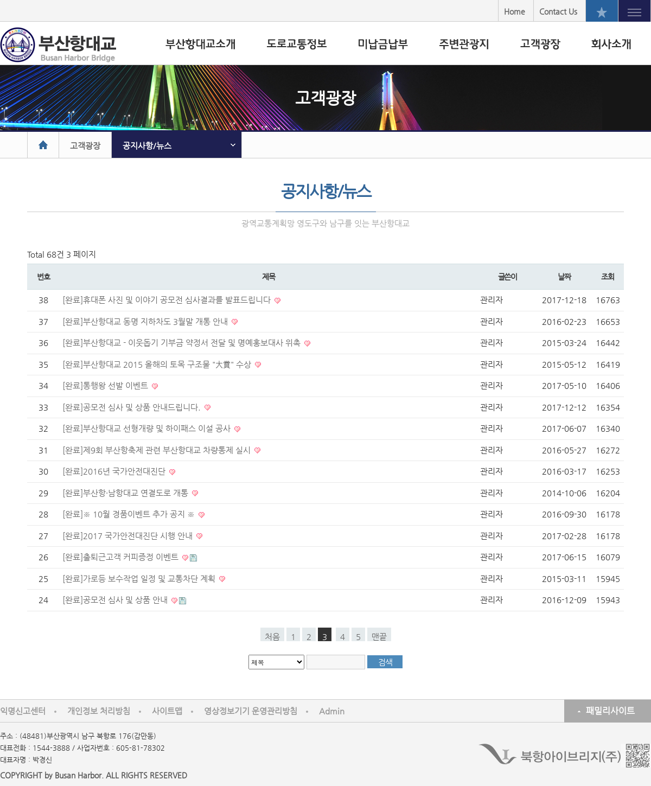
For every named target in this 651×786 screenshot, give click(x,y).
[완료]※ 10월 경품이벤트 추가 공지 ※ (129, 514)
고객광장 (85, 145)
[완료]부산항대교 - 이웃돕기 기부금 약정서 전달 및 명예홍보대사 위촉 (182, 342)
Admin (331, 710)
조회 (607, 276)
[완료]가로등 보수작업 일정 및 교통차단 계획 (140, 578)
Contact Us (558, 11)
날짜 (564, 276)
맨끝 (379, 636)
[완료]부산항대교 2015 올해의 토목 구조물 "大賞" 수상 (157, 364)
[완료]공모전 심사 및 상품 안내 (116, 599)
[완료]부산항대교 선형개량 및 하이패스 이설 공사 (147, 428)
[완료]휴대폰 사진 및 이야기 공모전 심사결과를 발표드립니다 (167, 299)
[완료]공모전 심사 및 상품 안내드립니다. (132, 407)
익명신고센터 (23, 710)
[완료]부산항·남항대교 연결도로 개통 (126, 492)
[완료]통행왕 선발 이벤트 (106, 385)
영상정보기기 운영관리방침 (250, 710)
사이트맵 (167, 710)
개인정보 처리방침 (98, 710)
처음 (272, 636)
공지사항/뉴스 (147, 145)
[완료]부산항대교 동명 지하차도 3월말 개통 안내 (146, 321)
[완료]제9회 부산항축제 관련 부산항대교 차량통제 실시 (157, 450)
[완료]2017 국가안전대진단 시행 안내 (128, 535)
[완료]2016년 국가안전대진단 (115, 471)
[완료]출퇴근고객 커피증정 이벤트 (121, 556)
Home (514, 11)
